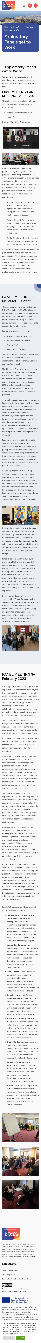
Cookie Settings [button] (9, 1338)
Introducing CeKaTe (8, 1275)
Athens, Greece (17, 27)
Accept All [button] (20, 1338)
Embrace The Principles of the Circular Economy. (17, 1279)
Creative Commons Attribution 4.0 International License (17, 1290)
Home (6, 27)
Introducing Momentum (10, 1270)
